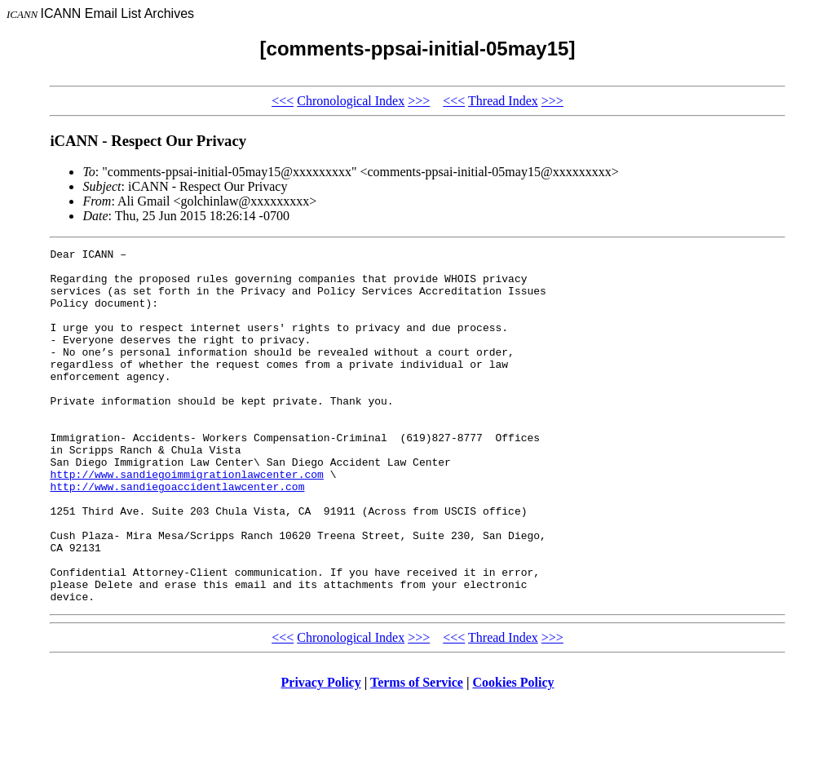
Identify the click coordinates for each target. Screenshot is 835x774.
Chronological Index (350, 101)
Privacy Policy (321, 753)
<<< (283, 101)
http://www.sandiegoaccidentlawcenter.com (177, 535)
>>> (419, 101)
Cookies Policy (513, 753)
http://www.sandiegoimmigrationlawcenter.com (186, 520)
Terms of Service (416, 753)
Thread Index (503, 101)
